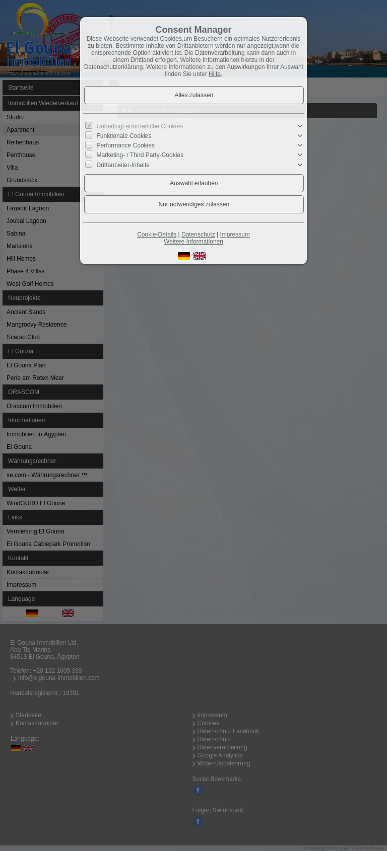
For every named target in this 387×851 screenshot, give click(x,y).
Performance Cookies (126, 145)
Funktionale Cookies (124, 135)
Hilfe (215, 74)
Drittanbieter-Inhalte (123, 164)
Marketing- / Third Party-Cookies (140, 155)
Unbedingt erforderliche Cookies (140, 126)
